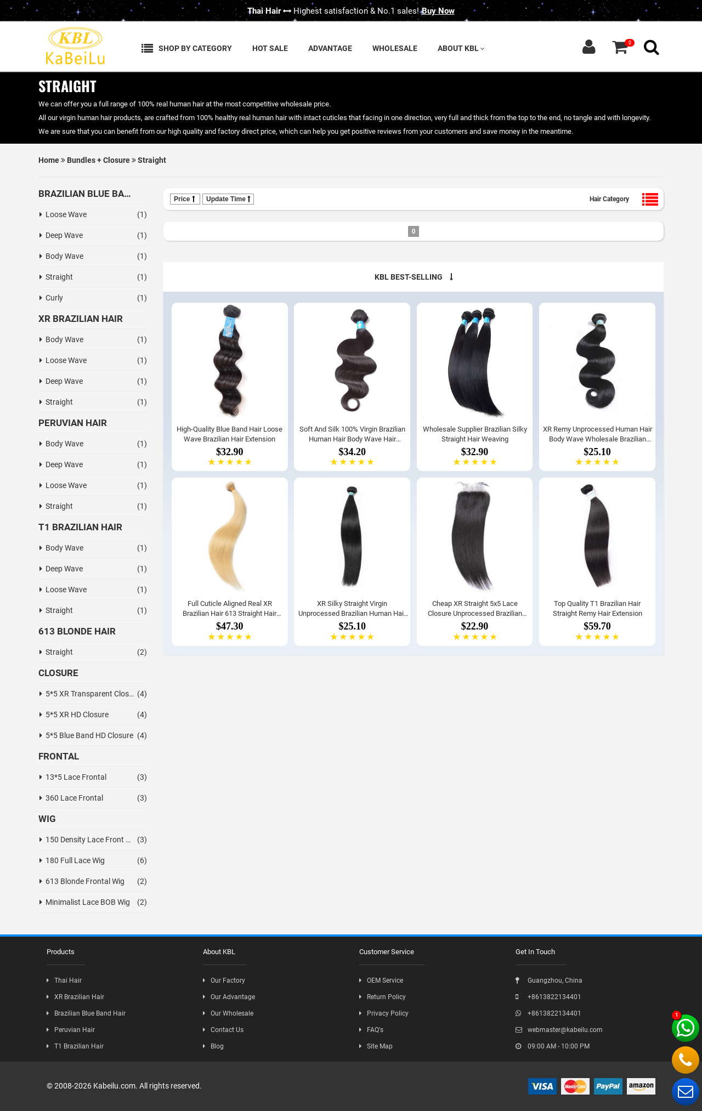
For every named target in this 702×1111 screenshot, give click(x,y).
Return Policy (382, 997)
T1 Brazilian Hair (75, 1046)
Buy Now (438, 11)
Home (48, 160)
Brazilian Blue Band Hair (86, 1013)
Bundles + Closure (98, 160)
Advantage (330, 48)
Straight (152, 160)
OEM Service (381, 980)
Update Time (228, 199)
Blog (213, 1046)
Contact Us (223, 1030)
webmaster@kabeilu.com (559, 1030)
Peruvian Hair (71, 1030)
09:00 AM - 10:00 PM (553, 1046)
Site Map (376, 1046)
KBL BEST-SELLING (414, 277)
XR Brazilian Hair (75, 997)
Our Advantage (229, 997)
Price (185, 199)
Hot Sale (270, 48)
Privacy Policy (384, 1013)
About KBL (461, 48)
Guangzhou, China (549, 980)
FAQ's (371, 1030)
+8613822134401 (548, 997)
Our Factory (224, 980)
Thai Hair (64, 980)
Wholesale (394, 48)
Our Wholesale (228, 1013)
